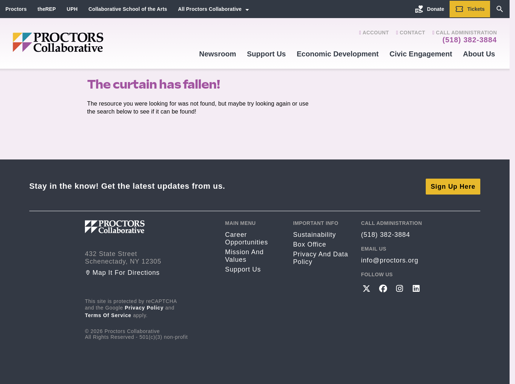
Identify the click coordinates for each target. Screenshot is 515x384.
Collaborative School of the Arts (128, 9)
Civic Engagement (421, 54)
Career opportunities (246, 237)
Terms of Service (108, 314)
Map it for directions (122, 271)
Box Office (309, 243)
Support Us (266, 54)
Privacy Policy (144, 307)
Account (374, 32)
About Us (479, 54)
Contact (410, 32)
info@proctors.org (390, 259)
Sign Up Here (453, 185)
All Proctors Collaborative (209, 9)
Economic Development (338, 54)
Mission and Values (244, 255)
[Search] (500, 9)
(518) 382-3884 (469, 40)
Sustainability (314, 234)
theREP (47, 9)
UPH (72, 9)
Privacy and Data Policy (320, 257)
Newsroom (217, 54)
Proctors (16, 9)
